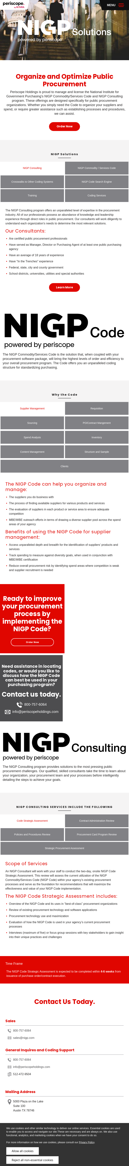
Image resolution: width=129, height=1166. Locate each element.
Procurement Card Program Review (97, 834)
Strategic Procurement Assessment (64, 848)
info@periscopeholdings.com (31, 712)
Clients (64, 466)
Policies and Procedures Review (32, 834)
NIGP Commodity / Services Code (97, 168)
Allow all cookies (22, 1151)
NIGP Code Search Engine (97, 181)
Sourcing (32, 422)
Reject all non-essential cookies (32, 1160)
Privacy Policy (86, 1142)
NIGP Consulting (32, 168)
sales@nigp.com (21, 1037)
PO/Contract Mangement (97, 422)
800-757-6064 (32, 705)
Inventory (97, 437)
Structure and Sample (97, 451)
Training (32, 195)
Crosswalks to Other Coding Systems (32, 181)
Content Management (32, 451)
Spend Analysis (32, 437)
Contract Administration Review (96, 820)
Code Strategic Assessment (32, 820)
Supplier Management (32, 408)
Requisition (97, 408)
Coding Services (97, 195)
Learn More (64, 287)
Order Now (65, 126)
